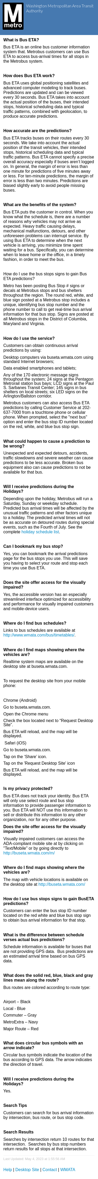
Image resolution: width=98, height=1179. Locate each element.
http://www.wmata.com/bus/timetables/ (38, 635)
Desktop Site (27, 1169)
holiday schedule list (40, 532)
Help (7, 1169)
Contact (50, 1169)
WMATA (67, 1169)
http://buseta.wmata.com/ (61, 884)
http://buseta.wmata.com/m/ (29, 853)
